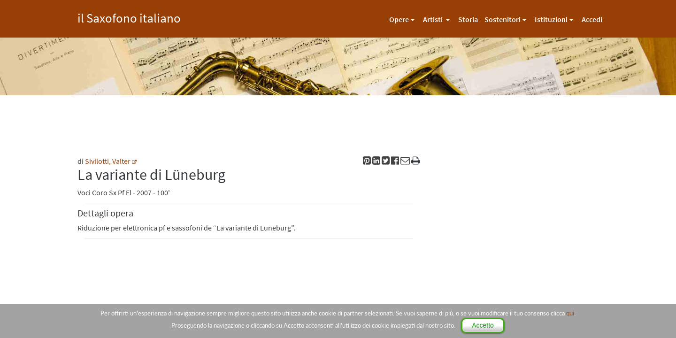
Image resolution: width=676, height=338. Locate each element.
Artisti (433, 19)
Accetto (483, 325)
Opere (399, 19)
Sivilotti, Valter (108, 161)
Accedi (592, 19)
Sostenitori (502, 19)
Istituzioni (551, 19)
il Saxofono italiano (129, 16)
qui (570, 313)
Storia (468, 19)
